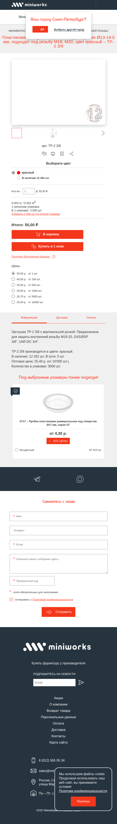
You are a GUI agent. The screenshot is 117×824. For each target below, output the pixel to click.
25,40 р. (21, 302)
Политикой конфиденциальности (52, 599)
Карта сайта (58, 742)
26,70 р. (21, 296)
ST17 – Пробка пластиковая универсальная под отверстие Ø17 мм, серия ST (58, 423)
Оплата (58, 723)
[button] (100, 133)
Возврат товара (58, 710)
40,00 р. (21, 279)
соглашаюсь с (44, 599)
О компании (58, 704)
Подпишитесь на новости (54, 674)
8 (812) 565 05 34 (52, 760)
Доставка (58, 729)
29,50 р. (21, 290)
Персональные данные (58, 717)
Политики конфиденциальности (83, 791)
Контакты (58, 736)
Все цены (58, 440)
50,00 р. (21, 273)
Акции (58, 698)
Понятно (83, 801)
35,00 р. (21, 285)
